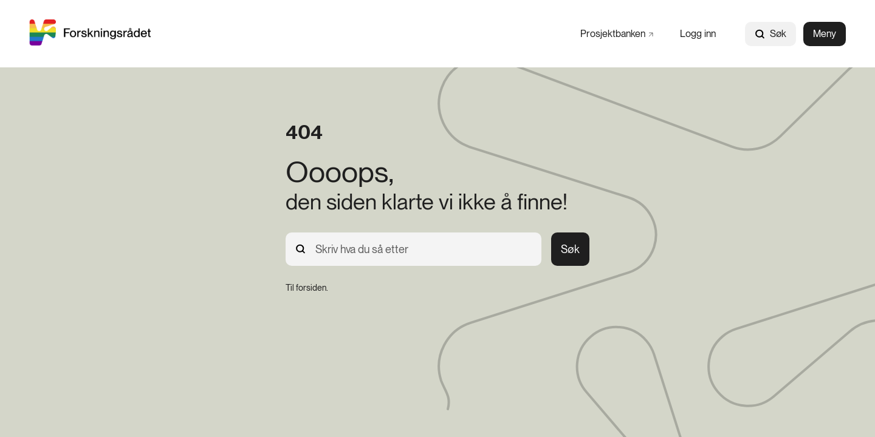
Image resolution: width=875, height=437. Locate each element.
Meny (824, 33)
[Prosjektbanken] (616, 33)
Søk (770, 33)
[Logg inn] (698, 33)
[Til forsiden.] (307, 288)
